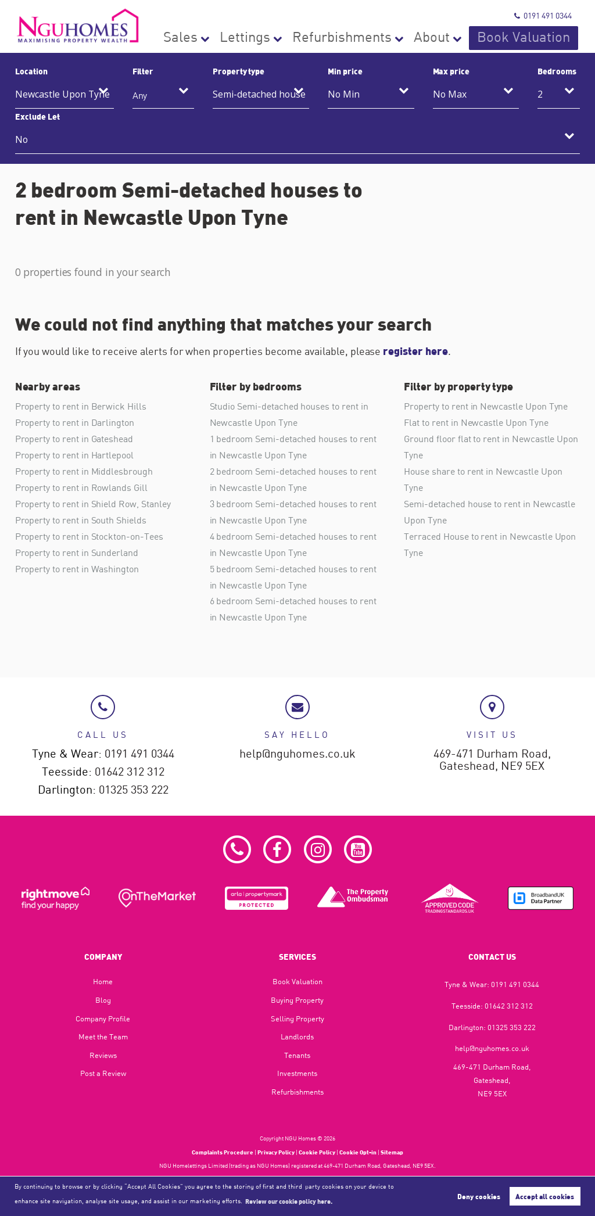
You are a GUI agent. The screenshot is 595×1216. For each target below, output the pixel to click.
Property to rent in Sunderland (76, 553)
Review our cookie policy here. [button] (288, 1201)
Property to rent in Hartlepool (74, 455)
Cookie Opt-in (358, 1152)
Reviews (103, 1055)
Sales (303, 38)
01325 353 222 (134, 790)
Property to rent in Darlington (74, 422)
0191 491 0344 (543, 15)
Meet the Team (103, 1036)
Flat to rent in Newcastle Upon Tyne (476, 422)
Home (103, 981)
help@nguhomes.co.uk (297, 754)
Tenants (297, 1055)
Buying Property (297, 1000)
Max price (451, 71)
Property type (238, 71)
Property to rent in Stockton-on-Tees (89, 537)
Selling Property (297, 1018)
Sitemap (392, 1152)
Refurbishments (417, 38)
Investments (297, 1073)
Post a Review (103, 1073)
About (478, 38)
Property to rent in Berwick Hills (80, 406)
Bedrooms (556, 71)
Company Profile (103, 1018)
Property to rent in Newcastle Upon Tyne (486, 406)
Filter (143, 71)
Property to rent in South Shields (80, 520)
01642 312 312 (129, 772)
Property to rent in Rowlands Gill (81, 488)
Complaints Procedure (222, 1152)
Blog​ (103, 1000)
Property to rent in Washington (77, 569)
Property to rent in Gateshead (74, 438)
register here (415, 351)
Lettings (350, 38)
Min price (345, 71)
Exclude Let (37, 116)
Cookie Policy (317, 1152)
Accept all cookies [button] (544, 1196)
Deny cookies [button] (478, 1196)
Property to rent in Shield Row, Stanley (93, 504)
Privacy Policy (276, 1152)
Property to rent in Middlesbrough (84, 471)
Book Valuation (543, 38)
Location (31, 71)
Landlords (297, 1036)
